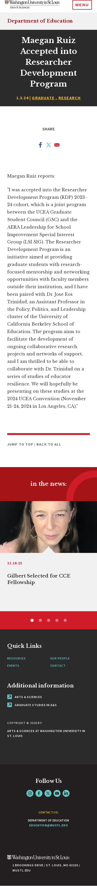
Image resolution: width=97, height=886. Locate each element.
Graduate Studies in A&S (32, 705)
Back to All (48, 444)
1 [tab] (32, 620)
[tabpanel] (48, 556)
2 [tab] (40, 620)
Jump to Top (20, 444)
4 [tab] (57, 620)
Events (13, 665)
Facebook (39, 793)
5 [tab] (65, 620)
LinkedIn (66, 793)
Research (69, 97)
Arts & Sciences (24, 697)
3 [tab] (49, 620)
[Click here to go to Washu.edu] (38, 860)
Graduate (43, 97)
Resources (16, 658)
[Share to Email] (57, 146)
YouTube (57, 793)
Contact (58, 665)
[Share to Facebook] (40, 146)
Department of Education (40, 21)
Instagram (30, 793)
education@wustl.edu (48, 825)
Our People (60, 658)
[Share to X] (48, 146)
